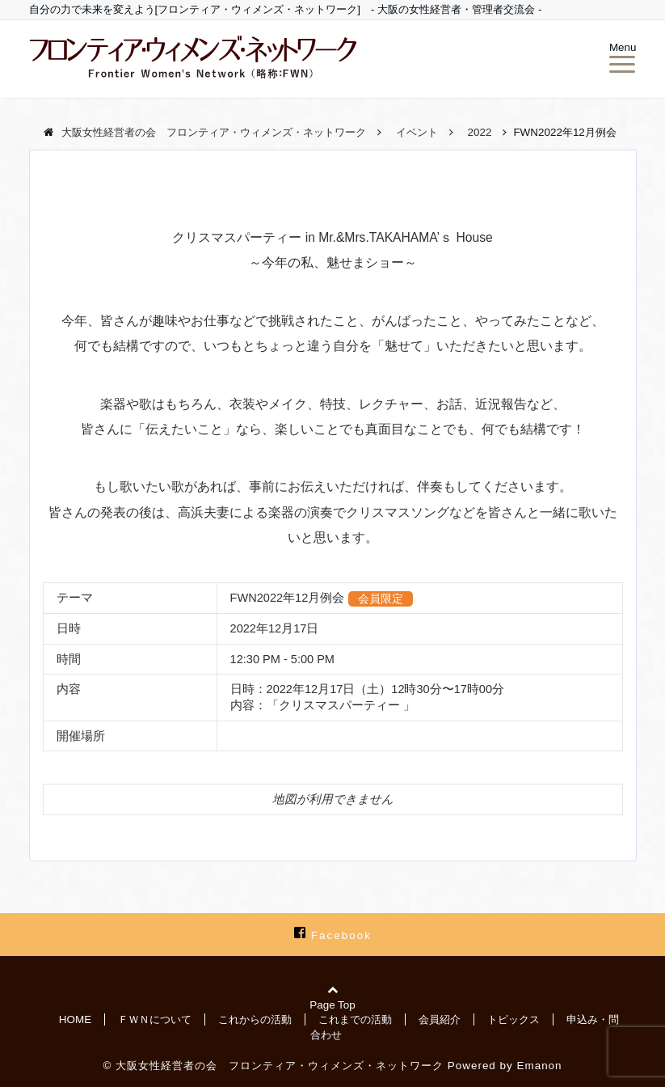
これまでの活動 (355, 1019)
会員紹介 (440, 1019)
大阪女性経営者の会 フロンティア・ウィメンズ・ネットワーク (280, 1066)
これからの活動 (255, 1019)
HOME (75, 1019)
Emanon (539, 1066)
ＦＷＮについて (155, 1019)
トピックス (513, 1019)
